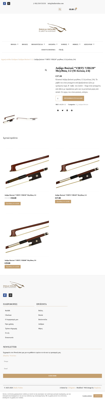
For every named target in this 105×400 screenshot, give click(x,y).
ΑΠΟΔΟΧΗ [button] (98, 396)
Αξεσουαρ (89, 44)
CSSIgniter (71, 388)
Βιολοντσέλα (42, 320)
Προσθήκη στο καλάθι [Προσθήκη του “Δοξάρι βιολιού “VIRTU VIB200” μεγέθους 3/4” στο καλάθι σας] (12, 266)
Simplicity (97, 388)
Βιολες (25, 44)
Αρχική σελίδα (6, 59)
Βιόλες (40, 311)
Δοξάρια (14, 59)
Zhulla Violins (18, 388)
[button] (60, 9)
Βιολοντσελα (38, 44)
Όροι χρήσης (9, 324)
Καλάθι (7, 311)
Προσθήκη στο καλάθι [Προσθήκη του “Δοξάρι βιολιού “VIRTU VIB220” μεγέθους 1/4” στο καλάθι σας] (63, 201)
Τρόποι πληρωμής (11, 329)
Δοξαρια (52, 44)
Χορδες (65, 44)
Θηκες (76, 44)
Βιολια (14, 44)
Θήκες (40, 329)
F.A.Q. (61, 50)
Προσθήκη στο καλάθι (73, 98)
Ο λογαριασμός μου (11, 320)
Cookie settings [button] (87, 396)
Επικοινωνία (9, 337)
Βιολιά (40, 315)
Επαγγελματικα (48, 50)
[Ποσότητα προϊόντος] (59, 98)
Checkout (8, 315)
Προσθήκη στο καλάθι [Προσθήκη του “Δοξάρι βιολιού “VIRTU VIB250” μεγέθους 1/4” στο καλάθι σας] (12, 203)
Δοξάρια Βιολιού (24, 59)
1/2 (32, 59)
